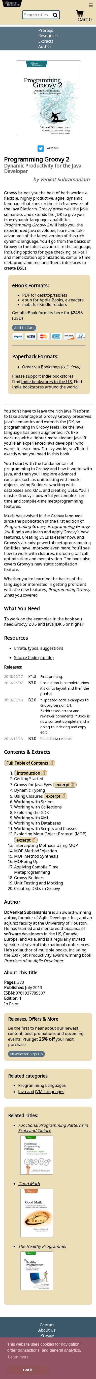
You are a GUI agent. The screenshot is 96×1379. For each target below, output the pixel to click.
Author (44, 46)
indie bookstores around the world (45, 387)
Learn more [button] (18, 1357)
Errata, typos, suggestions (38, 648)
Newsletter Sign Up (26, 1054)
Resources (48, 35)
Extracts (45, 41)
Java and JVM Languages (41, 1091)
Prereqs (45, 30)
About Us (47, 1330)
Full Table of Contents (30, 763)
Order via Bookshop (41, 367)
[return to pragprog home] (12, 4)
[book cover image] (48, 98)
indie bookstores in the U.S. (47, 381)
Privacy (47, 1335)
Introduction (31, 773)
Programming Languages (42, 1085)
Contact (47, 1325)
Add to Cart (24, 327)
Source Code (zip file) (34, 657)
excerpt (65, 784)
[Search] (55, 14)
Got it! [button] (28, 1370)
